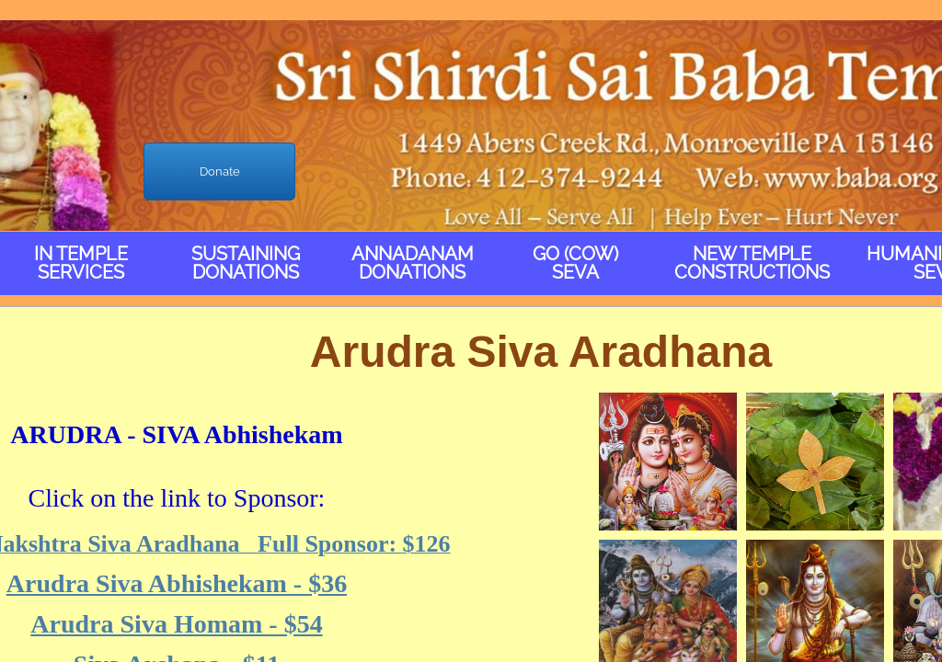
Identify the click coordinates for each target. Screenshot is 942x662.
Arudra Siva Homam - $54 (176, 624)
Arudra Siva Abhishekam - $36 (176, 583)
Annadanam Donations (412, 263)
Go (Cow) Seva (575, 263)
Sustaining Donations (245, 263)
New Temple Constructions (752, 263)
